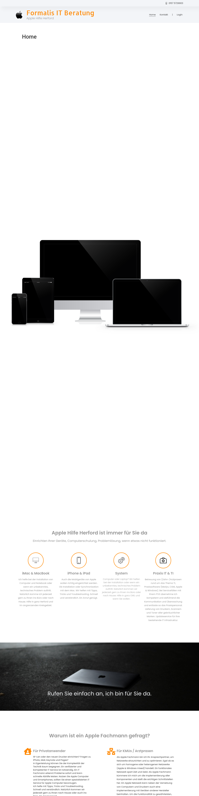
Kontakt (164, 14)
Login (180, 14)
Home (152, 14)
